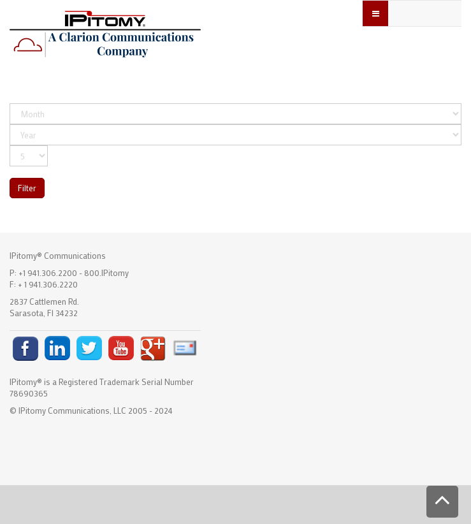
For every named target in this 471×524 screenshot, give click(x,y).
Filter (27, 187)
